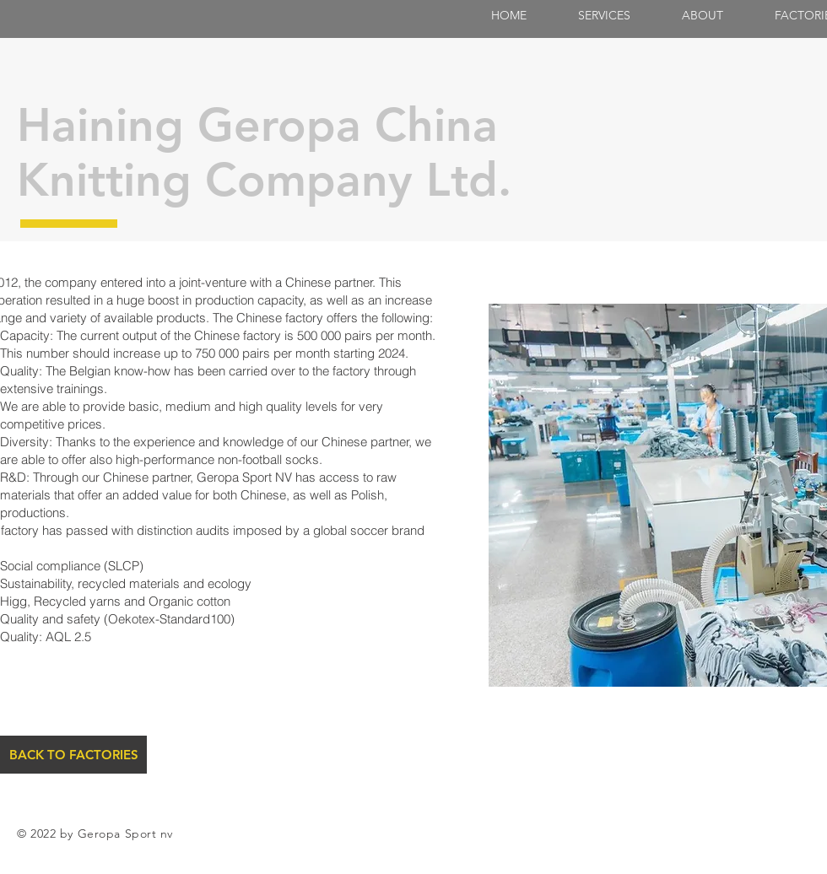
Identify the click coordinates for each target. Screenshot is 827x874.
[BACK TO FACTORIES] (73, 755)
